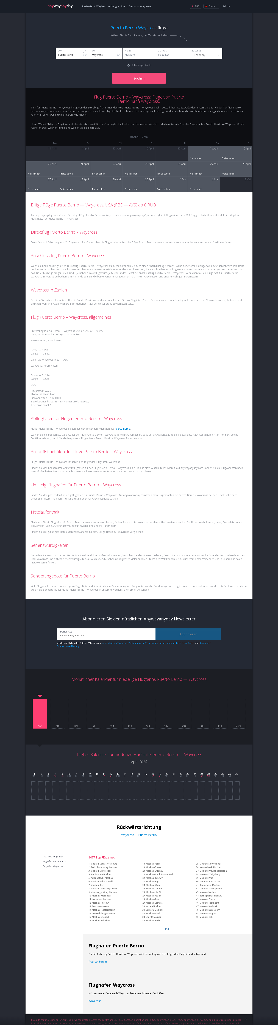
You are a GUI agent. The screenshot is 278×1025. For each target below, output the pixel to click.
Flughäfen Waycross (53, 866)
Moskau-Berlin (153, 920)
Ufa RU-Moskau (154, 916)
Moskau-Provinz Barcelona (213, 870)
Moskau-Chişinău (154, 870)
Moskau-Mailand (208, 892)
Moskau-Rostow (100, 902)
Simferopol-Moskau (101, 874)
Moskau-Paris (153, 863)
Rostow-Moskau (100, 906)
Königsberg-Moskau (210, 885)
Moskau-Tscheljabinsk (211, 888)
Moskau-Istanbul (100, 916)
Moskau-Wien (153, 885)
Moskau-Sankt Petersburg (104, 863)
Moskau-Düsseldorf (210, 909)
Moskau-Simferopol (101, 870)
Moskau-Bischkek (208, 906)
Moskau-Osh (206, 916)
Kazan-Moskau (153, 906)
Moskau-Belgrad (208, 913)
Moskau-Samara (154, 902)
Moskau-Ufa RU (154, 892)
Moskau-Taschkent (209, 902)
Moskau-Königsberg (210, 874)
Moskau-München (101, 920)
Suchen (139, 78)
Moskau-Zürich (207, 899)
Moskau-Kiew (97, 885)
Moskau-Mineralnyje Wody (104, 888)
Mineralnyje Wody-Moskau (104, 892)
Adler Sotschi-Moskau (102, 877)
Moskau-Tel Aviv (154, 877)
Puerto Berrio (122, 428)
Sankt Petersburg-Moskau (104, 867)
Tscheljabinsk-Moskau (211, 895)
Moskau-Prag (206, 877)
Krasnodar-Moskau (101, 899)
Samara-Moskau (154, 909)
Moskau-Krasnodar (101, 895)
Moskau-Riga (152, 881)
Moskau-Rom (152, 899)
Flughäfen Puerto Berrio (54, 861)
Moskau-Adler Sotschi (102, 881)
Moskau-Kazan (153, 895)
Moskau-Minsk (153, 913)
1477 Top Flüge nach (53, 856)
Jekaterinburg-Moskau (103, 913)
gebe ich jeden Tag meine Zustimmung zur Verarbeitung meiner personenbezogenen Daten (148, 643)
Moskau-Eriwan (154, 867)
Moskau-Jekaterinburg (103, 909)
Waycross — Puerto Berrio (139, 835)
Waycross (94, 1001)
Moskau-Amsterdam (210, 881)
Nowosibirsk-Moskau (210, 867)
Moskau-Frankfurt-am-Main (160, 874)
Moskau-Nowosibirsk (210, 863)
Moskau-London (154, 888)
